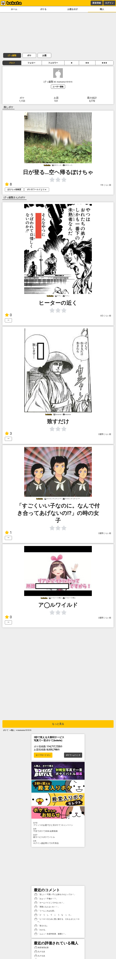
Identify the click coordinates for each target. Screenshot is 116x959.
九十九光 (39, 951)
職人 (102, 9)
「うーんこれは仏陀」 (45, 910)
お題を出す (72, 9)
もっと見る (58, 724)
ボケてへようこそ (73, 755)
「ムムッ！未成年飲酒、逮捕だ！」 (50, 933)
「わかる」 (40, 929)
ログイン (109, 3)
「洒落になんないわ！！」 (47, 906)
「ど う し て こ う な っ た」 (53, 915)
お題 (44, 55)
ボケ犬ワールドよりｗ (37, 189)
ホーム (14, 9)
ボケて (5, 730)
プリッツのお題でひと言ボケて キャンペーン (58, 824)
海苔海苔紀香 (41, 947)
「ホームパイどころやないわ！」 (49, 902)
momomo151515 (24, 730)
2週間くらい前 (104, 434)
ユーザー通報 (58, 87)
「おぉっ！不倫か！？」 (46, 898)
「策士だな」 (41, 925)
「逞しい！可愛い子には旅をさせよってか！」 (55, 894)
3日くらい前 (105, 316)
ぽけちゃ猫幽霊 (14, 189)
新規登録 (96, 3)
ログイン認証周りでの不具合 (58, 842)
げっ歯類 (12, 55)
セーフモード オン (43, 755)
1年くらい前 (105, 185)
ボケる (43, 9)
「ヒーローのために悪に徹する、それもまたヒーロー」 (56, 920)
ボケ (29, 55)
